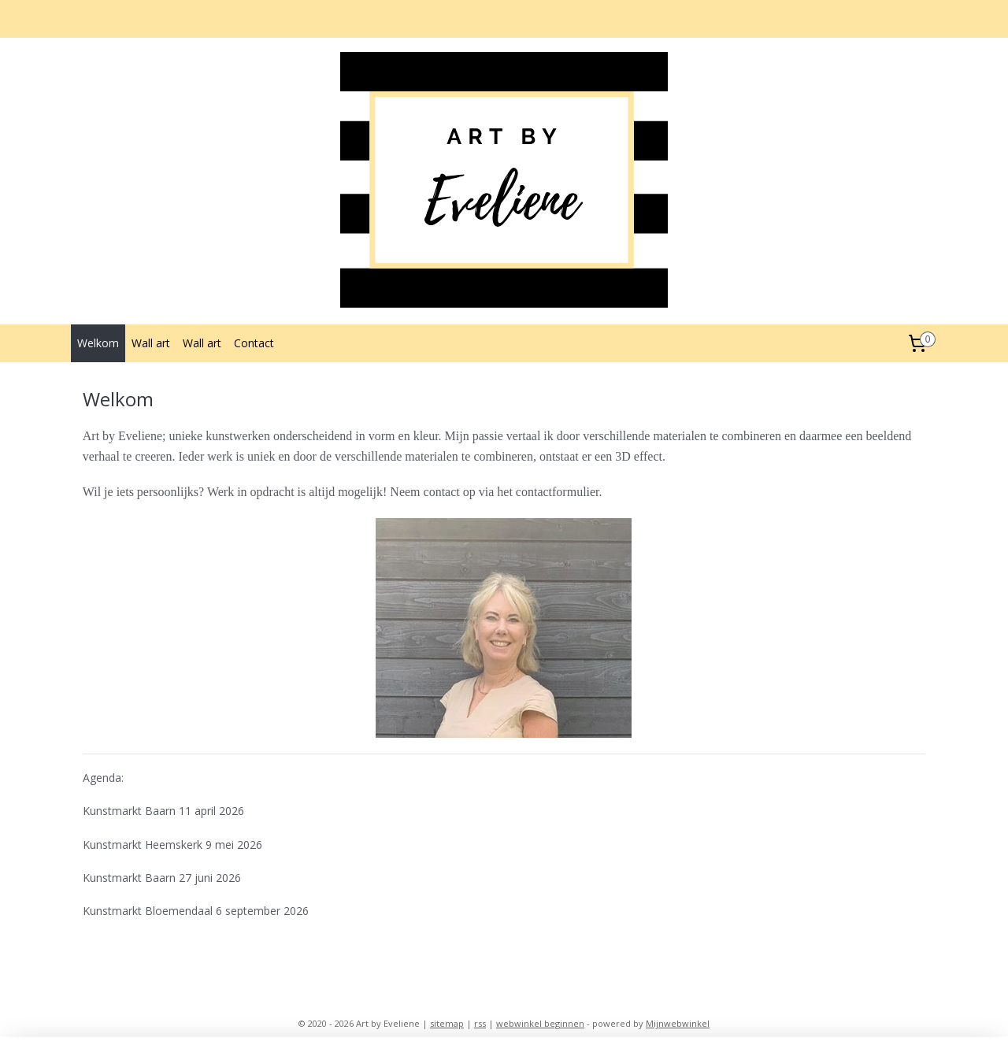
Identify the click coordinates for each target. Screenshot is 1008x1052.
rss (480, 1023)
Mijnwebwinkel (678, 1023)
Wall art (151, 342)
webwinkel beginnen (540, 1023)
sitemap (447, 1023)
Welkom (98, 342)
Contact (254, 342)
